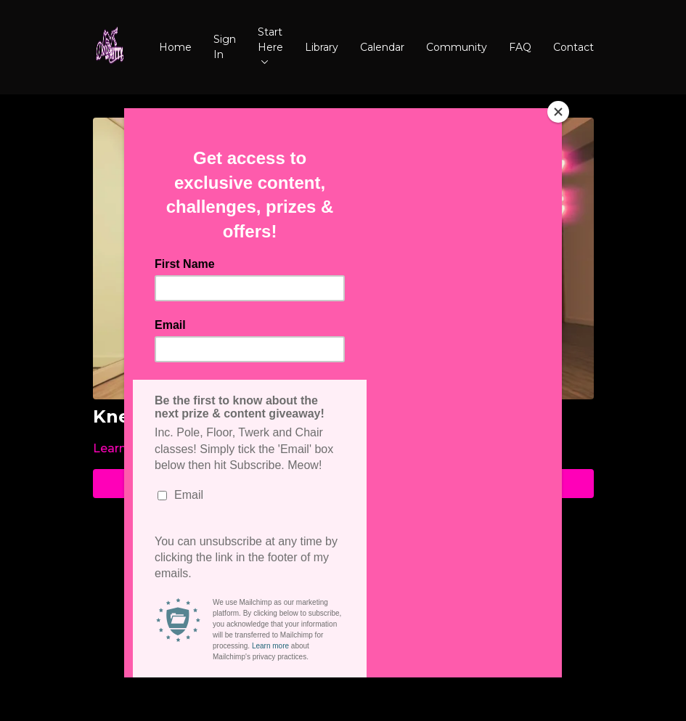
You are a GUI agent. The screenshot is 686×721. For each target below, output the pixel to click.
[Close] (558, 112)
